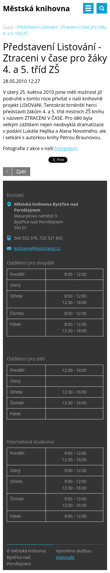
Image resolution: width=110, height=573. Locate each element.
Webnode (65, 557)
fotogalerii (66, 148)
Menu (88, 8)
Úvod (8, 27)
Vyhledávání (102, 8)
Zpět (21, 171)
